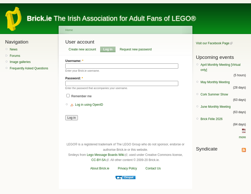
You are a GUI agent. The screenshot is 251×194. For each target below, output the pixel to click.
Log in (107, 49)
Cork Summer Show (214, 94)
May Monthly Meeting (215, 82)
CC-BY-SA (98, 160)
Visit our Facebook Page (212, 43)
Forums (15, 56)
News (13, 49)
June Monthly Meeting (216, 107)
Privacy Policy (127, 168)
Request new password (136, 49)
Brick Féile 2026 (212, 119)
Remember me (79, 96)
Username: (74, 61)
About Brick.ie (99, 168)
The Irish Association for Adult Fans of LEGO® (111, 18)
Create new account (82, 49)
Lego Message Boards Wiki (105, 155)
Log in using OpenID (89, 104)
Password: (74, 78)
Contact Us (153, 168)
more (242, 137)
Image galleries (20, 62)
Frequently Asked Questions (29, 68)
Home (69, 29)
